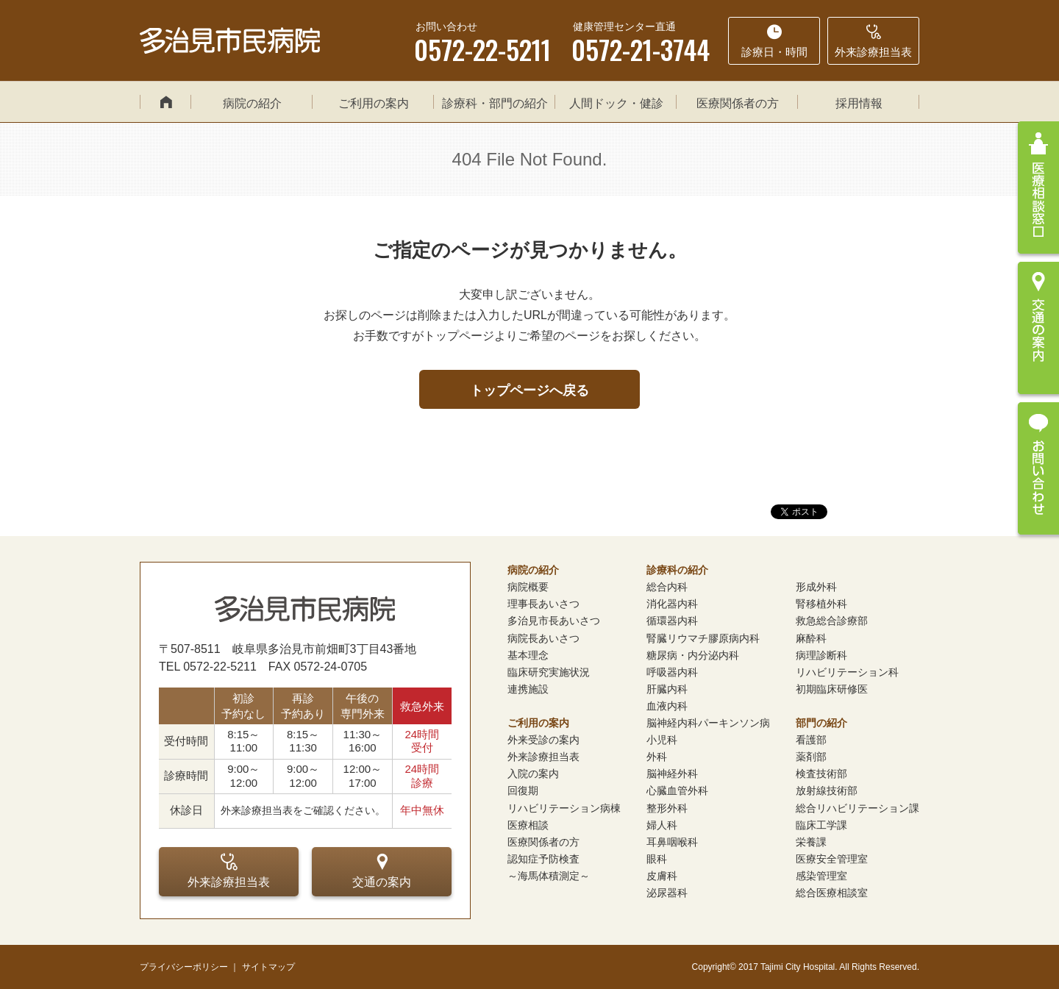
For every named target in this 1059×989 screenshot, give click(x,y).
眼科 (656, 859)
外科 (656, 757)
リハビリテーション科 (847, 672)
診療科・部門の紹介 (495, 103)
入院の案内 (533, 773)
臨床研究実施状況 (548, 672)
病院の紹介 (252, 103)
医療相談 (528, 825)
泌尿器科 (667, 893)
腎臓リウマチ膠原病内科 (703, 638)
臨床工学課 (821, 825)
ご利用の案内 (373, 103)
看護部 (811, 740)
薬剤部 (811, 757)
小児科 (661, 740)
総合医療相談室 (832, 893)
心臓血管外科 (677, 790)
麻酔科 (811, 638)
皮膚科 (661, 876)
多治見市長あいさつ (553, 620)
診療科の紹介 (677, 570)
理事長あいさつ (543, 604)
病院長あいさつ (543, 638)
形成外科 (816, 587)
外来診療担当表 (229, 870)
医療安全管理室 (832, 859)
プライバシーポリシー (184, 967)
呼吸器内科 (672, 672)
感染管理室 (821, 876)
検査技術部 (821, 773)
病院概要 (528, 587)
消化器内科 (672, 604)
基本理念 (528, 655)
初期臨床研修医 (832, 689)
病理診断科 (821, 655)
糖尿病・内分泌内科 (692, 655)
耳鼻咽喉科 (672, 842)
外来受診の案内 (543, 740)
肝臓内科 (667, 689)
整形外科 (667, 808)
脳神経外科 (672, 773)
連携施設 (528, 689)
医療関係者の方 (737, 103)
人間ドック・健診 (616, 103)
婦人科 (661, 825)
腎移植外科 (821, 604)
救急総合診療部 (832, 620)
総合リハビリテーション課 (857, 808)
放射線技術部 (826, 790)
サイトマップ (268, 967)
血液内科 (667, 706)
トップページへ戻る (529, 390)
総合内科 (667, 587)
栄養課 (811, 842)
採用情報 (859, 103)
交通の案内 (382, 870)
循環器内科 (672, 620)
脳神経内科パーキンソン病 (708, 723)
